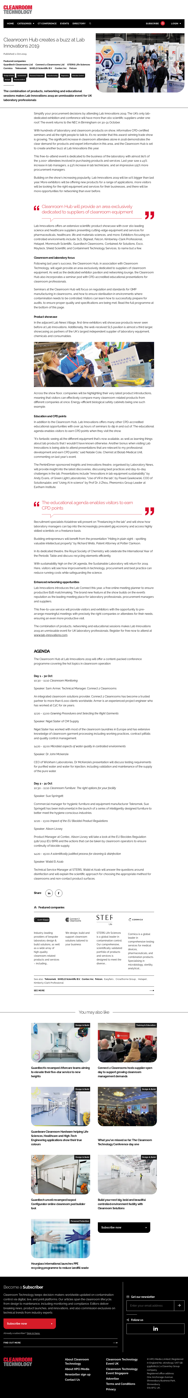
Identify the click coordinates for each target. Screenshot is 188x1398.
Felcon (98, 979)
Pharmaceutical (19, 79)
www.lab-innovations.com (50, 635)
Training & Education (146, 1025)
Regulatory (65, 75)
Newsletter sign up (78, 1374)
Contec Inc (87, 979)
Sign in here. (33, 1333)
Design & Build (9, 75)
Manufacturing (52, 75)
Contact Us (72, 1379)
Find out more (12, 1343)
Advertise (112, 1378)
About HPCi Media (77, 1369)
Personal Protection (37, 75)
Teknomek (50, 979)
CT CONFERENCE (47, 23)
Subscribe (155, 23)
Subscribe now (111, 1227)
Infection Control (78, 75)
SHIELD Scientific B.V (69, 979)
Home (10, 23)
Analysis (7, 79)
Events (64, 23)
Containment (21, 75)
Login (174, 23)
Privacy (111, 1389)
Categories (24, 23)
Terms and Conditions (120, 1384)
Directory (79, 23)
